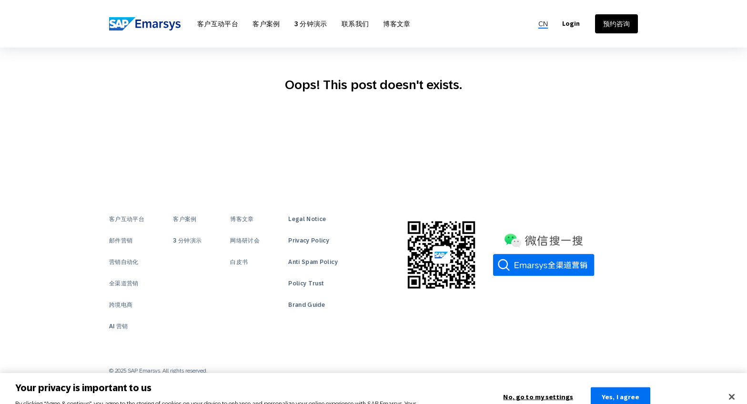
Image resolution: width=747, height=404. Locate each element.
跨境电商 (120, 305)
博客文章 (241, 219)
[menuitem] (543, 24)
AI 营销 (118, 326)
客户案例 (184, 219)
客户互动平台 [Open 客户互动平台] (217, 24)
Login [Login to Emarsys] (571, 23)
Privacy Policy (308, 240)
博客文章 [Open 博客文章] (396, 24)
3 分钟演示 (187, 240)
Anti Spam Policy (313, 262)
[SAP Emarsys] (145, 23)
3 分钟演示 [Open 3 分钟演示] (310, 24)
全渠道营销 (124, 283)
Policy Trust (306, 283)
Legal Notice (307, 219)
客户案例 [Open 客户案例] (266, 24)
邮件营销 (120, 240)
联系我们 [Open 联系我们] (355, 24)
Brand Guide (306, 305)
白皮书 (239, 262)
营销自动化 (124, 262)
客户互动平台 (126, 219)
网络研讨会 (245, 240)
